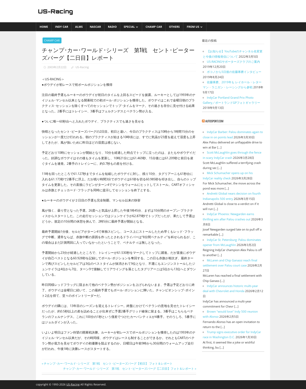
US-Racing (57, 11)
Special (129, 27)
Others (174, 27)
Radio (112, 27)
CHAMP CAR (154, 27)
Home (44, 27)
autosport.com (214, 121)
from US (193, 27)
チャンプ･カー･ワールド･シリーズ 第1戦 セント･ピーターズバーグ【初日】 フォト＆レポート (108, 363)
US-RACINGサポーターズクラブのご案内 (233, 61)
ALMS (79, 27)
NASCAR (95, 27)
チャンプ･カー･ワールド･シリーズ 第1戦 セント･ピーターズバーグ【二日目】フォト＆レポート (128, 368)
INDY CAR (61, 27)
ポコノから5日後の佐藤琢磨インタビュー (234, 72)
